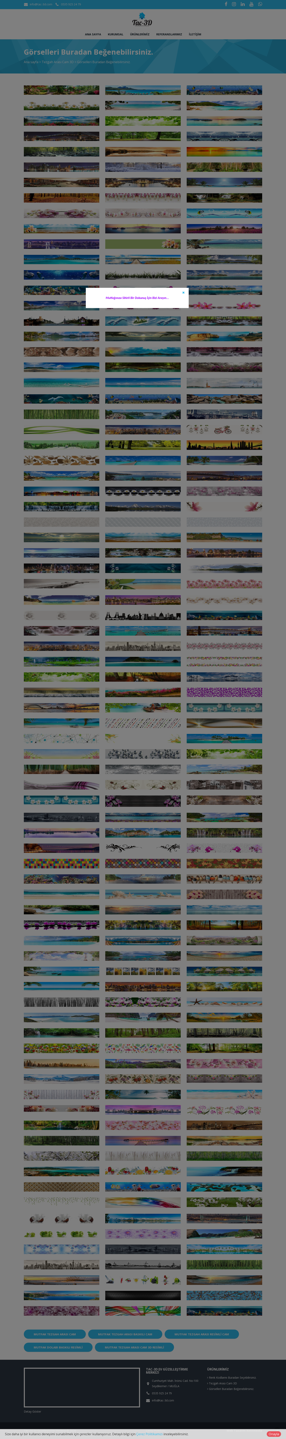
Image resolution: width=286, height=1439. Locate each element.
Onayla (274, 1434)
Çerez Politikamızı (149, 1434)
